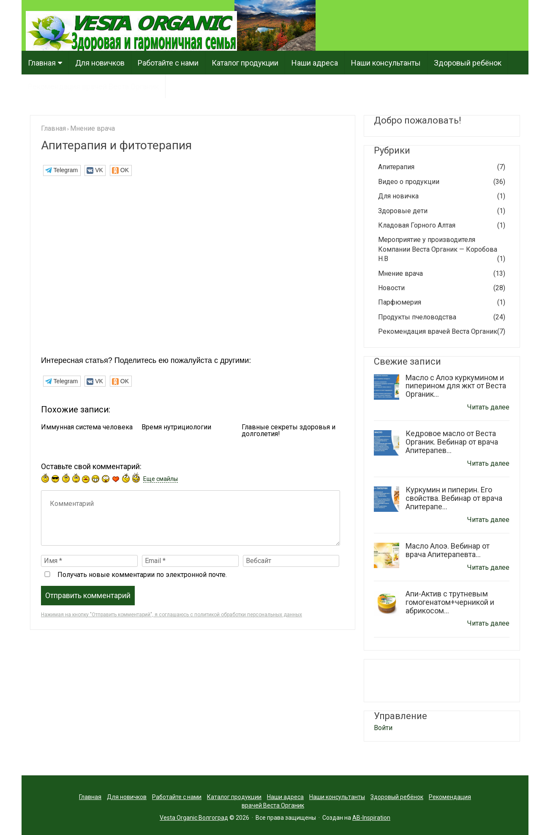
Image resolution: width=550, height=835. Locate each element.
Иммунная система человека (87, 427)
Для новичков (100, 62)
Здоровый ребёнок (467, 62)
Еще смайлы (160, 478)
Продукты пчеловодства (441, 317)
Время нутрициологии (176, 427)
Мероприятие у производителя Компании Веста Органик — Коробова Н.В (441, 250)
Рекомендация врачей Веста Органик (93, 86)
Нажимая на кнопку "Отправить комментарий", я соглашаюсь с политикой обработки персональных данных (171, 615)
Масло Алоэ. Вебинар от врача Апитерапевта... (448, 550)
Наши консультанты (386, 62)
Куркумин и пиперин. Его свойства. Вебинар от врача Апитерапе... (454, 498)
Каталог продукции (245, 62)
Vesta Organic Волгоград (194, 817)
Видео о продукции (441, 182)
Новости (441, 288)
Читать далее (488, 407)
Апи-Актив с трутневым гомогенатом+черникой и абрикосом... (450, 602)
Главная (42, 62)
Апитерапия (441, 167)
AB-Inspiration (371, 817)
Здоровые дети (441, 211)
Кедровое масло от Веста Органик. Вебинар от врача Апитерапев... (452, 442)
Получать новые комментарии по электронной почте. (134, 575)
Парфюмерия (441, 302)
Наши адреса (314, 62)
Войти (383, 728)
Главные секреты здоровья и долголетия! (288, 430)
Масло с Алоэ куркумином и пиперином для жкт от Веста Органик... (456, 386)
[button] (62, 170)
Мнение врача (441, 273)
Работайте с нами (168, 62)
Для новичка (441, 196)
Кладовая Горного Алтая (441, 225)
